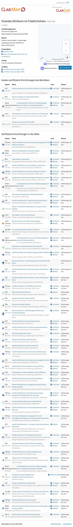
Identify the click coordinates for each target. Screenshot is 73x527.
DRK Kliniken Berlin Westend (21, 292)
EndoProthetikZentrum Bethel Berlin (24, 339)
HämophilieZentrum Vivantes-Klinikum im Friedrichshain (30, 114)
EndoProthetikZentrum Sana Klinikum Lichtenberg (28, 165)
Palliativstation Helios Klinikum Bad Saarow (26, 514)
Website (54, 105)
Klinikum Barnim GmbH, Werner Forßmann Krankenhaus (30, 491)
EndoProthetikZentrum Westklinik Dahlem (26, 321)
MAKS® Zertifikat (54, 475)
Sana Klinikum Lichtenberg (21, 159)
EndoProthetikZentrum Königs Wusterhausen (27, 435)
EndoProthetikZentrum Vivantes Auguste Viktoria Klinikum (31, 252)
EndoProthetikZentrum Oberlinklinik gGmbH (27, 452)
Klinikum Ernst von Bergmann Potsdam (25, 458)
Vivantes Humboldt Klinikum (21, 304)
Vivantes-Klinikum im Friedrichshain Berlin (25, 97)
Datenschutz (56, 524)
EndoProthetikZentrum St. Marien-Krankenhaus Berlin (30, 327)
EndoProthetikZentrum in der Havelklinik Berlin (27, 378)
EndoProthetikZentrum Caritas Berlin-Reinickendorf (29, 352)
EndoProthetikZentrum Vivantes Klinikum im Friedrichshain (31, 88)
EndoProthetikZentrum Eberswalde (24, 483)
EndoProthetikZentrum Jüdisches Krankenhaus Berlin (29, 200)
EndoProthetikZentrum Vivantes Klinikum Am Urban (29, 171)
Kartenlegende (65, 67)
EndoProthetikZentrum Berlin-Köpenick (25, 346)
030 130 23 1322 (7, 52)
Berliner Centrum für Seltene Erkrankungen (26, 221)
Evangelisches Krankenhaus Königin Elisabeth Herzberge (30, 177)
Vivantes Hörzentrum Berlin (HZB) (23, 122)
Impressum (67, 524)
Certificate (55, 88)
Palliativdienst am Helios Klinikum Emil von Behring (29, 372)
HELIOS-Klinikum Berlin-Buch (21, 333)
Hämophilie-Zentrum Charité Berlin (23, 215)
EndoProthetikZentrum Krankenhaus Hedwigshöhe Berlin (31, 360)
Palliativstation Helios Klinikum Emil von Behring (28, 366)
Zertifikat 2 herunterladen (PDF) (12, 72)
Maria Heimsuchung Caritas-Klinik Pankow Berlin (28, 194)
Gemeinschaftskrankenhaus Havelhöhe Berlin (27, 401)
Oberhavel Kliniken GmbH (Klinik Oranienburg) (27, 443)
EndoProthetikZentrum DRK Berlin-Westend (26, 286)
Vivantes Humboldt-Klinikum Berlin (23, 298)
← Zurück (4, 25)
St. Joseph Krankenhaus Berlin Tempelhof (26, 229)
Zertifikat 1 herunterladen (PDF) (12, 69)
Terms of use (49, 61)
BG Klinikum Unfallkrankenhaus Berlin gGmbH (27, 246)
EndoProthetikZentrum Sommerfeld (24, 500)
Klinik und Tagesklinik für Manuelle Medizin (26, 151)
